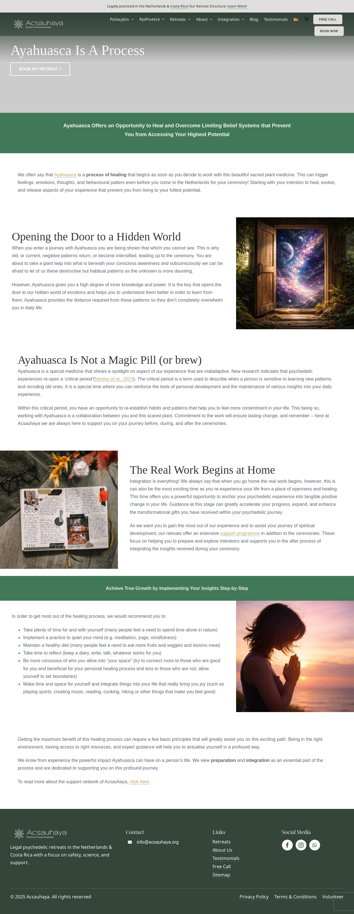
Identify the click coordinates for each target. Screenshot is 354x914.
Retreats (221, 842)
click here (139, 781)
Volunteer (333, 896)
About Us (222, 850)
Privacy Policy (254, 896)
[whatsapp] (314, 845)
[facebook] (287, 845)
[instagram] (301, 845)
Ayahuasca (65, 174)
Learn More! (237, 6)
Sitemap (221, 875)
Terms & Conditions (295, 896)
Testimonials (226, 858)
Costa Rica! (179, 6)
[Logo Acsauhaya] (38, 21)
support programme (240, 533)
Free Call (221, 866)
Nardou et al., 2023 (114, 379)
